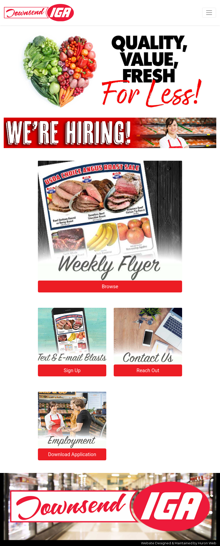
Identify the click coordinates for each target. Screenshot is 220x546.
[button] (11, 69)
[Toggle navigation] (209, 13)
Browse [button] (110, 286)
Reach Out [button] (148, 370)
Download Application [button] (72, 454)
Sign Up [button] (72, 370)
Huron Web (207, 543)
